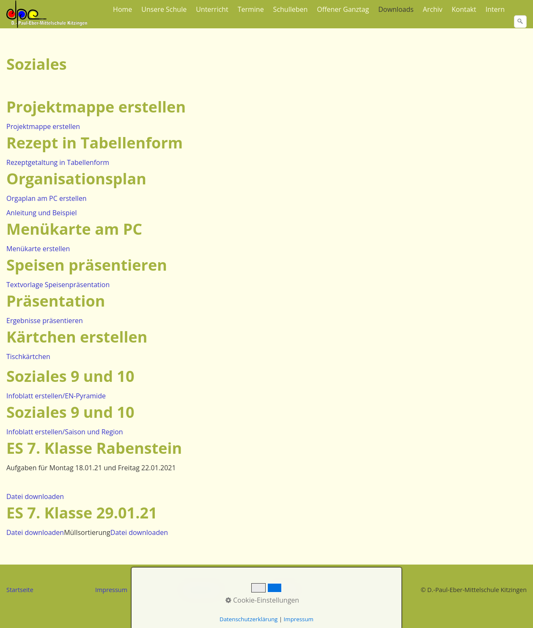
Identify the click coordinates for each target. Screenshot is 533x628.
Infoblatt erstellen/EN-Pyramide (56, 395)
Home (122, 9)
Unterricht (212, 9)
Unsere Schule (164, 9)
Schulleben (290, 9)
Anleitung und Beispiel (41, 212)
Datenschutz (202, 590)
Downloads (395, 9)
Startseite (19, 590)
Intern (495, 9)
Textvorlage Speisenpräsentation (58, 284)
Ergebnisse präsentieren (44, 320)
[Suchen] (520, 21)
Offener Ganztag (343, 9)
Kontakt (464, 9)
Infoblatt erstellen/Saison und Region (64, 431)
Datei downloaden (35, 496)
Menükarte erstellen (38, 248)
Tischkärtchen (28, 356)
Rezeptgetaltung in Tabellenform (57, 162)
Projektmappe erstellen (43, 126)
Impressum (111, 590)
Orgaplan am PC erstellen (46, 198)
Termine (251, 9)
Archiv (432, 9)
